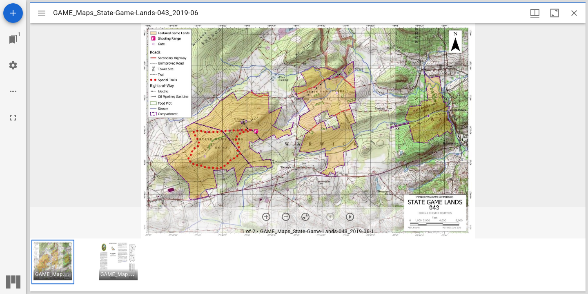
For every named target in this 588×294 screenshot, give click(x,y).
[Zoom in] (266, 217)
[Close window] (574, 13)
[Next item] (350, 217)
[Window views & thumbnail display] (535, 13)
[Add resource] (13, 13)
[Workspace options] (13, 91)
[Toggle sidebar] (41, 13)
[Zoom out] (286, 217)
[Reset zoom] (305, 217)
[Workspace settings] (13, 65)
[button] (52, 262)
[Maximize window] (554, 13)
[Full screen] (13, 117)
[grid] (308, 265)
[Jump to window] (13, 39)
